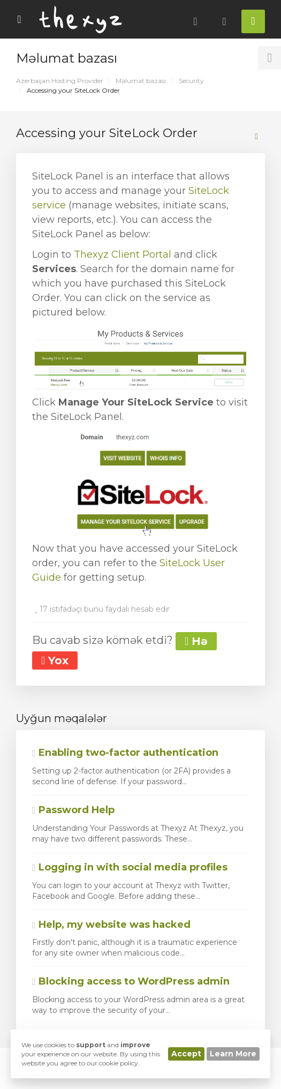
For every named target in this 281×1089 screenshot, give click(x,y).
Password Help (73, 810)
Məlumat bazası (141, 81)
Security (191, 81)
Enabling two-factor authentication (125, 752)
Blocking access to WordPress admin (131, 981)
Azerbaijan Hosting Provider (59, 81)
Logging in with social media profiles (129, 867)
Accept (186, 1053)
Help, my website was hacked (111, 924)
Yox (55, 660)
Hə (196, 641)
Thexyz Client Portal (122, 254)
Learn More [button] (233, 1053)
